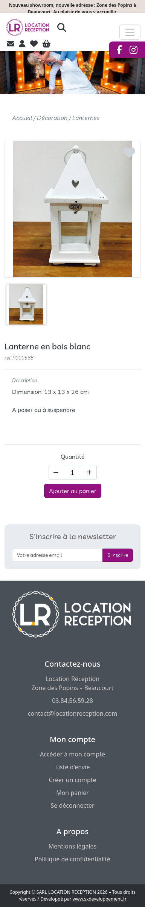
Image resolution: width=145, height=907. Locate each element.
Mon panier (72, 793)
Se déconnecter (72, 805)
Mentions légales (73, 846)
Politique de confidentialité (72, 859)
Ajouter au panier (72, 491)
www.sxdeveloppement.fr (100, 899)
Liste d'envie (72, 767)
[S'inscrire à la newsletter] (57, 555)
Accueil (22, 117)
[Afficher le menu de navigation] (129, 32)
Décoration (52, 117)
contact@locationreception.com (73, 713)
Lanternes (85, 117)
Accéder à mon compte (72, 754)
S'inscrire (117, 555)
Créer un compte (72, 780)
